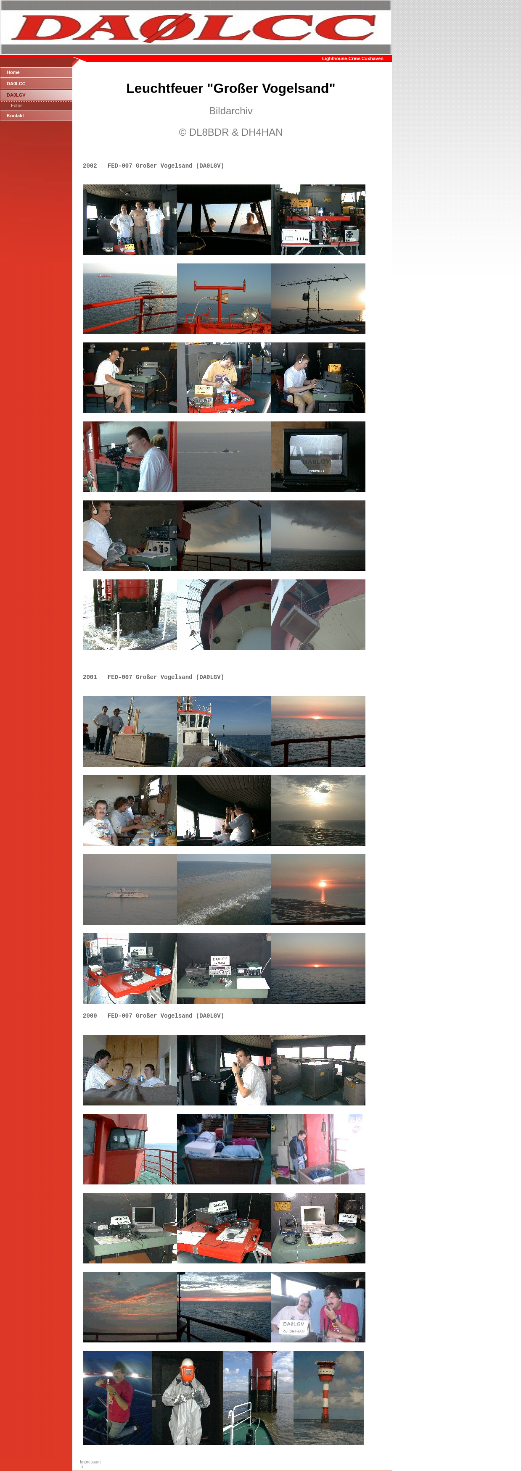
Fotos (17, 105)
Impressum (90, 1462)
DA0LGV (16, 94)
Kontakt (15, 115)
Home (13, 72)
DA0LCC (16, 83)
